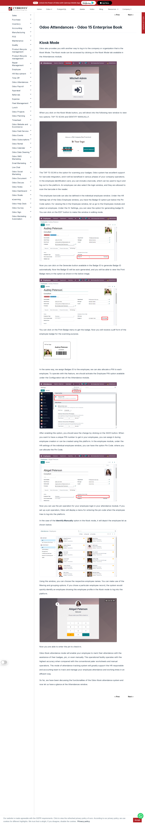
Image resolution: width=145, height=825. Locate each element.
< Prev (117, 697)
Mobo (92, 9)
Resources (112, 9)
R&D (73, 9)
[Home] (18, 9)
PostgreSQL (61, 9)
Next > (130, 697)
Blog (101, 9)
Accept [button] (137, 820)
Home (39, 9)
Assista (82, 9)
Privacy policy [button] (83, 821)
